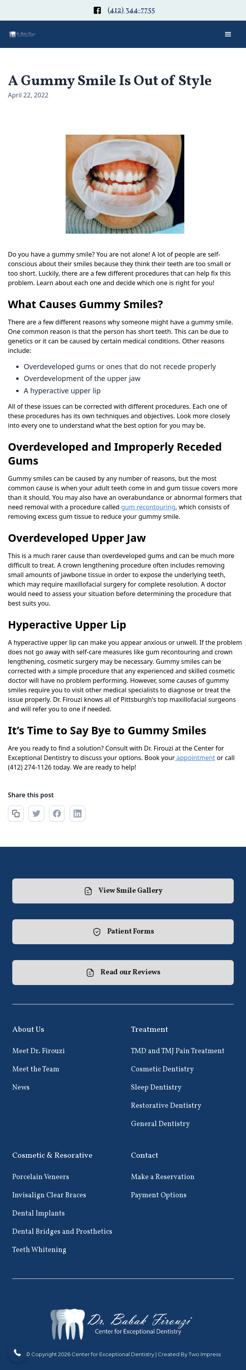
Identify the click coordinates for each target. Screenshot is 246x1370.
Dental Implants (38, 1214)
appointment (195, 757)
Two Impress (205, 1354)
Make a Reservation (163, 1177)
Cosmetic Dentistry (162, 1070)
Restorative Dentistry (166, 1106)
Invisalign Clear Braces (49, 1195)
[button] (228, 34)
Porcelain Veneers (40, 1177)
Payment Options (159, 1195)
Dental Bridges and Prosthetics (62, 1232)
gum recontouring (148, 507)
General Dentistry (160, 1124)
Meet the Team (35, 1070)
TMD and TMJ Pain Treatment (178, 1051)
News (21, 1088)
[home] (23, 34)
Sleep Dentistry (156, 1088)
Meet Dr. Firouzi (38, 1051)
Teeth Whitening (39, 1250)
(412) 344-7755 (131, 10)
